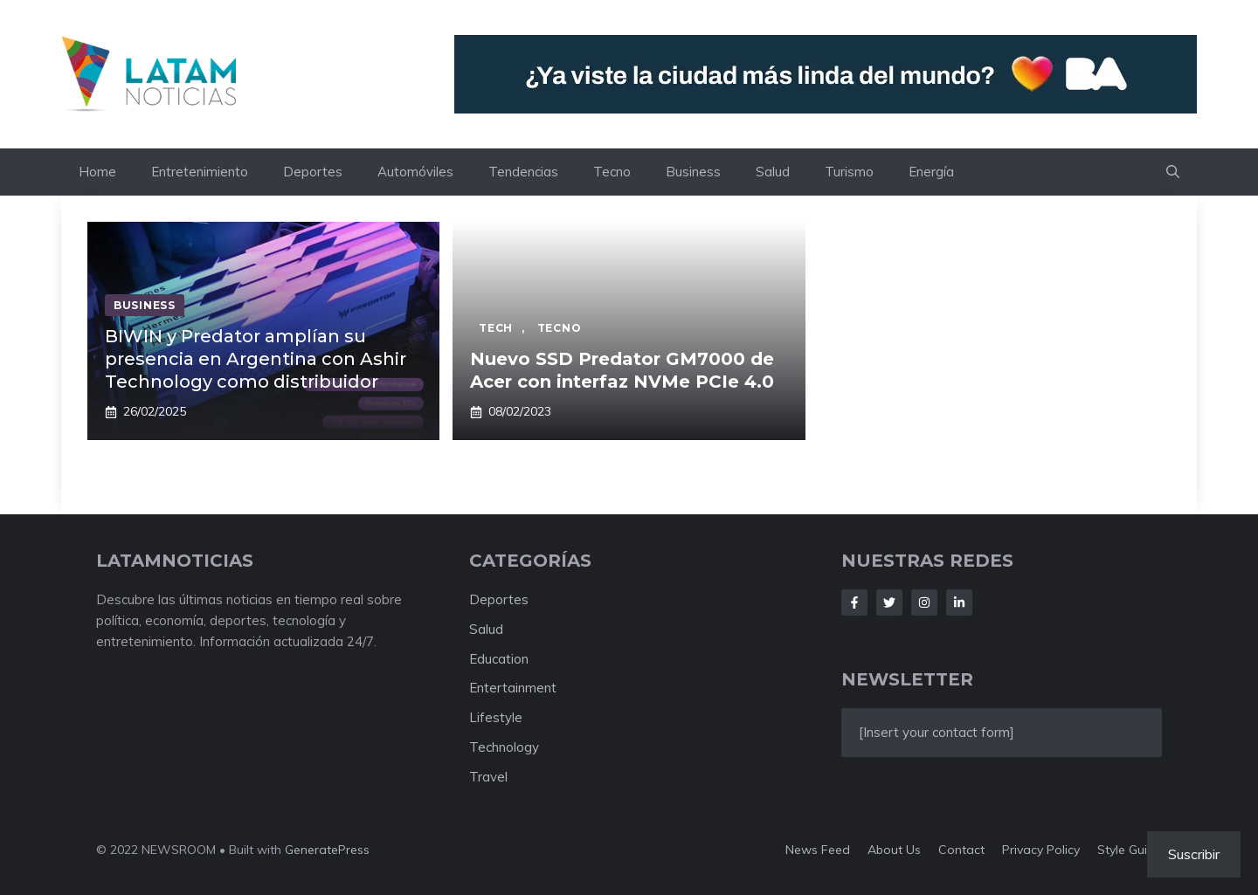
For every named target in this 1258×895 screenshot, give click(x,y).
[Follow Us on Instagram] (924, 602)
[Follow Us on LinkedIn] (959, 602)
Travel (488, 776)
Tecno (612, 171)
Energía (931, 171)
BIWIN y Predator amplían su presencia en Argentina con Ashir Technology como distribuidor (255, 359)
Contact (961, 849)
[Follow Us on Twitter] (889, 602)
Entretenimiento (199, 171)
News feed (817, 849)
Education (499, 659)
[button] (1173, 172)
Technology (504, 747)
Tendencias (523, 171)
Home (97, 171)
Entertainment (512, 687)
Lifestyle (495, 717)
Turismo (849, 171)
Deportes (312, 171)
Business (693, 171)
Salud (773, 171)
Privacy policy (1041, 849)
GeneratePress (327, 849)
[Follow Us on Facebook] (854, 602)
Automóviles (415, 171)
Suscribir (1194, 854)
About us (894, 849)
